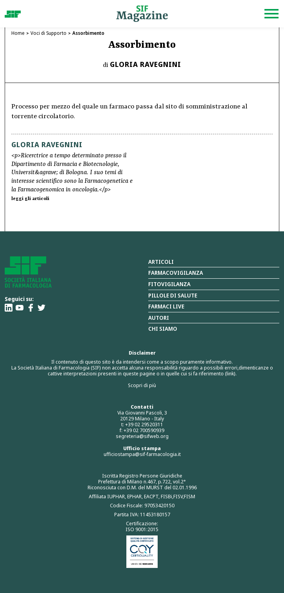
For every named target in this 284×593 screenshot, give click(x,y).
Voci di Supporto (49, 33)
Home (18, 33)
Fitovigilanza (169, 284)
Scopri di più (142, 385)
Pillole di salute (172, 295)
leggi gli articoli (30, 199)
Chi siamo (162, 328)
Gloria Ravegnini (145, 64)
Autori (158, 317)
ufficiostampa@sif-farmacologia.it (142, 454)
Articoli (161, 261)
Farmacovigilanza (175, 272)
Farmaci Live (166, 306)
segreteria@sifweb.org (142, 436)
